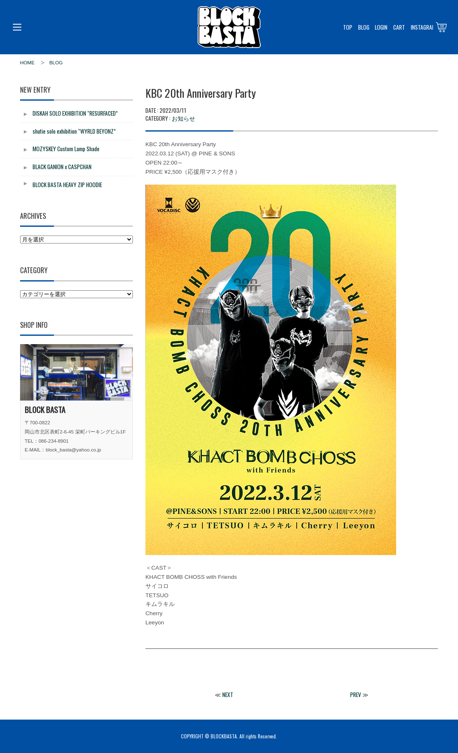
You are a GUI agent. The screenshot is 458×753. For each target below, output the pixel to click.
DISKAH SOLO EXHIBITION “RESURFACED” (75, 113)
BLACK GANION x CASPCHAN (62, 166)
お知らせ (183, 118)
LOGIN (381, 27)
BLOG (363, 27)
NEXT (227, 694)
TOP (347, 27)
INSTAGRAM (423, 27)
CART (399, 27)
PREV (355, 694)
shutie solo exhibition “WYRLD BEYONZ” (74, 131)
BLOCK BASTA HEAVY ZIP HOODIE (67, 184)
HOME (27, 62)
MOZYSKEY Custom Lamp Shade (66, 149)
